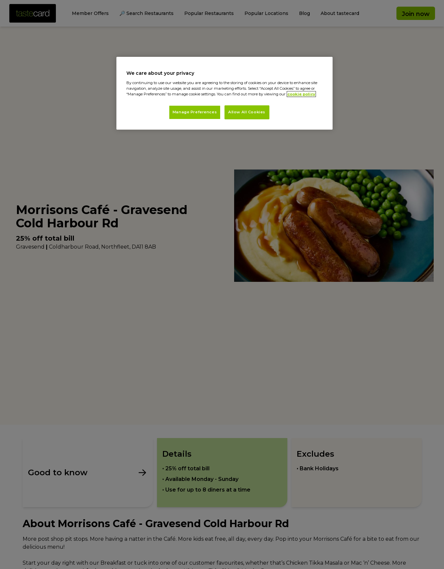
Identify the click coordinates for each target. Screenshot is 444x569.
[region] (224, 93)
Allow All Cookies (246, 112)
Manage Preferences (195, 112)
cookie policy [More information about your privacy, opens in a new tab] (301, 94)
